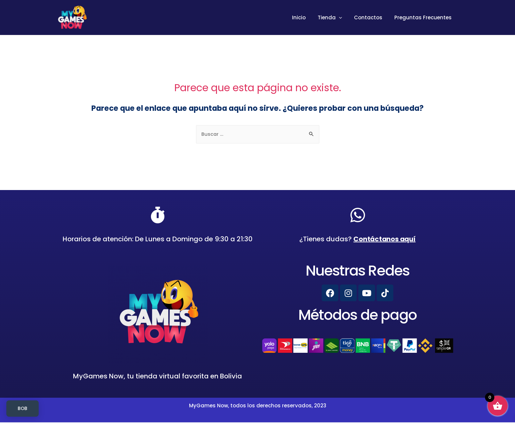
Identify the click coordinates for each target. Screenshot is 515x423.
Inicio (306, 17)
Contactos (371, 17)
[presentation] (344, 17)
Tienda (335, 17)
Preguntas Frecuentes (424, 17)
